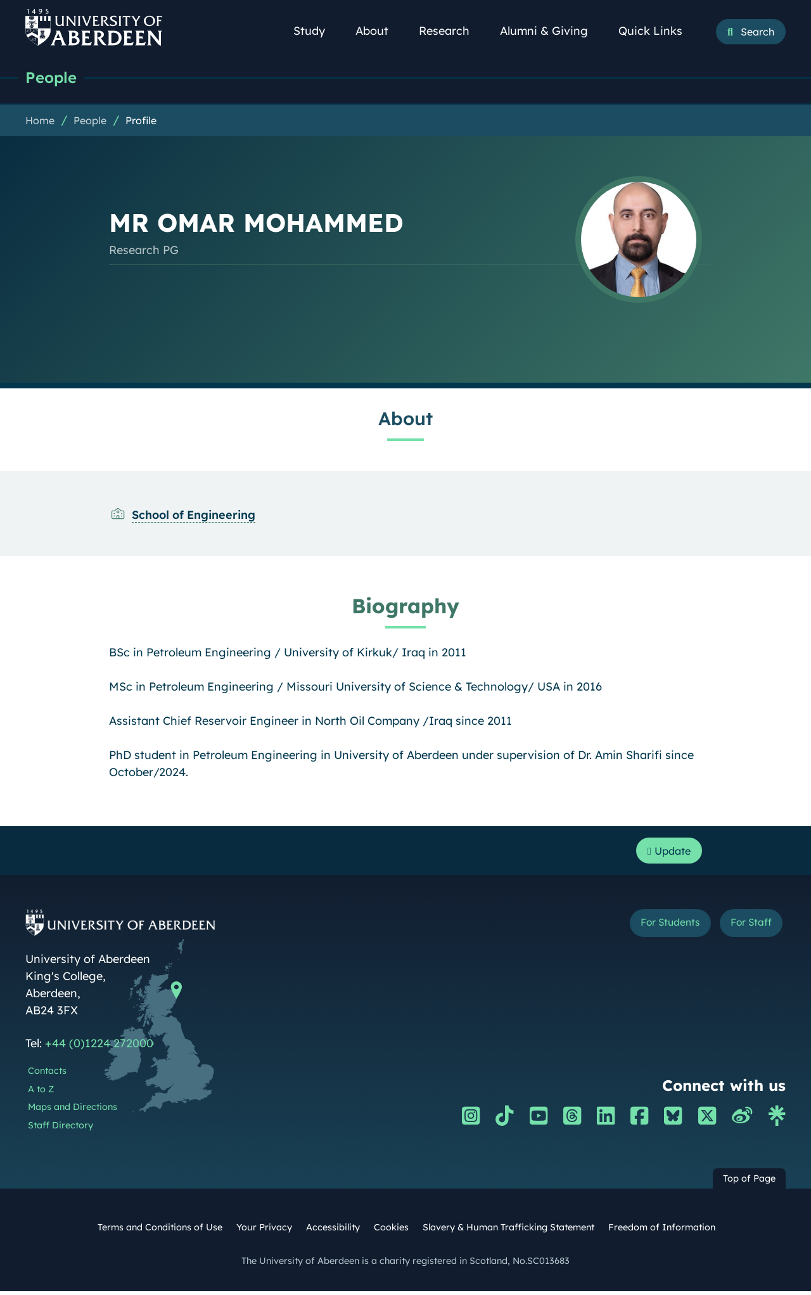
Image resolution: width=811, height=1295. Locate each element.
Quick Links (657, 30)
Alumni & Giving (551, 30)
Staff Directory (60, 1129)
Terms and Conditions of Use (160, 1231)
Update (665, 852)
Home (39, 121)
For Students (651, 928)
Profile (140, 121)
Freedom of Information (661, 1231)
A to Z (41, 1092)
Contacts (47, 1074)
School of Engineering (193, 515)
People (52, 77)
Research (451, 30)
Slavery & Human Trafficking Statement (508, 1231)
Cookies (391, 1231)
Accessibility (333, 1231)
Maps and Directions (72, 1110)
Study (316, 30)
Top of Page (749, 1182)
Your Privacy (264, 1231)
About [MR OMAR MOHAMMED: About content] (405, 418)
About (378, 30)
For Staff (745, 928)
